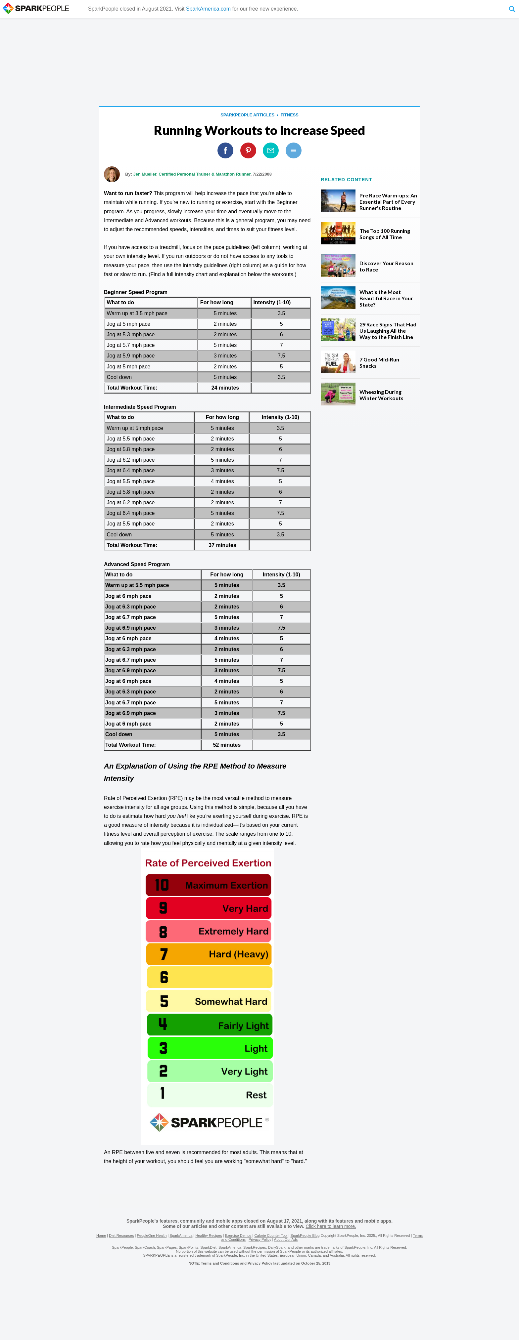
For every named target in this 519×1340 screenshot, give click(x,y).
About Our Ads (286, 1239)
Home (101, 1235)
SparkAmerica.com (208, 9)
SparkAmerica (180, 1235)
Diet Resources (121, 1235)
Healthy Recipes (208, 1235)
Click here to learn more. (331, 1226)
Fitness (290, 114)
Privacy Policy (260, 1239)
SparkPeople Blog (305, 1235)
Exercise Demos (238, 1235)
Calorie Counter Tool (271, 1235)
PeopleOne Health (151, 1235)
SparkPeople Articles (247, 114)
